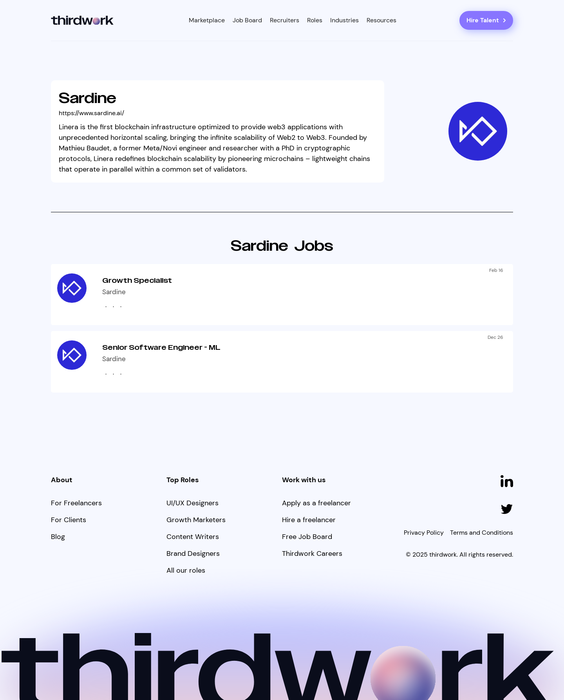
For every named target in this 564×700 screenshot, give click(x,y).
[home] (82, 20)
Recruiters (284, 20)
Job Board (247, 20)
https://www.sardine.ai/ (91, 113)
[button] (207, 20)
